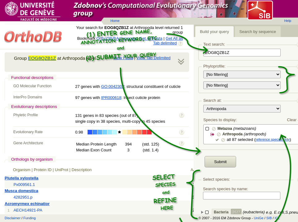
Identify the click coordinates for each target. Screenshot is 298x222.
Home (114, 21)
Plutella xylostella (21, 178)
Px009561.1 (24, 184)
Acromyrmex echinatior (27, 203)
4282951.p (23, 197)
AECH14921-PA (28, 210)
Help (287, 21)
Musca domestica (21, 190)
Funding (30, 218)
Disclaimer (12, 218)
